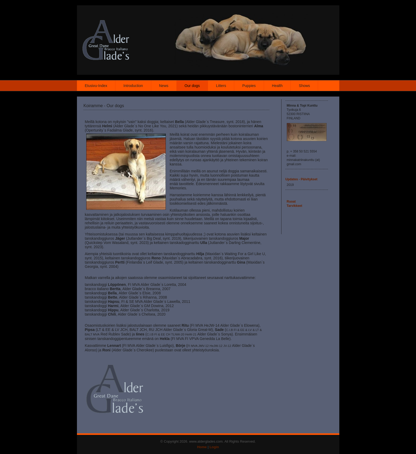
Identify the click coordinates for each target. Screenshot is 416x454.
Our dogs (192, 86)
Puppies (249, 86)
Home (202, 447)
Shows (304, 86)
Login (214, 447)
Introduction (133, 86)
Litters (221, 86)
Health (277, 86)
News (163, 86)
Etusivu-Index (96, 86)
